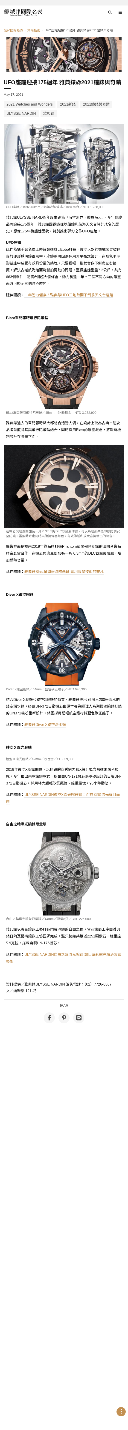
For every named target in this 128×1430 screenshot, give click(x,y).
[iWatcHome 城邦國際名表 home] (23, 12)
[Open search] (110, 12)
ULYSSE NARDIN (21, 113)
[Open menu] (120, 12)
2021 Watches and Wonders (29, 104)
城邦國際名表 (13, 30)
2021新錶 (68, 104)
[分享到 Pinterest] (64, 1017)
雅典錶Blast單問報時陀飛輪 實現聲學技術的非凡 (64, 572)
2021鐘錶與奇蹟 (96, 104)
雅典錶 (48, 113)
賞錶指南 (33, 30)
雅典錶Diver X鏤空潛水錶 (45, 725)
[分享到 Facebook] (49, 1017)
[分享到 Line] (78, 1017)
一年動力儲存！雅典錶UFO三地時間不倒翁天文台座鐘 (68, 295)
